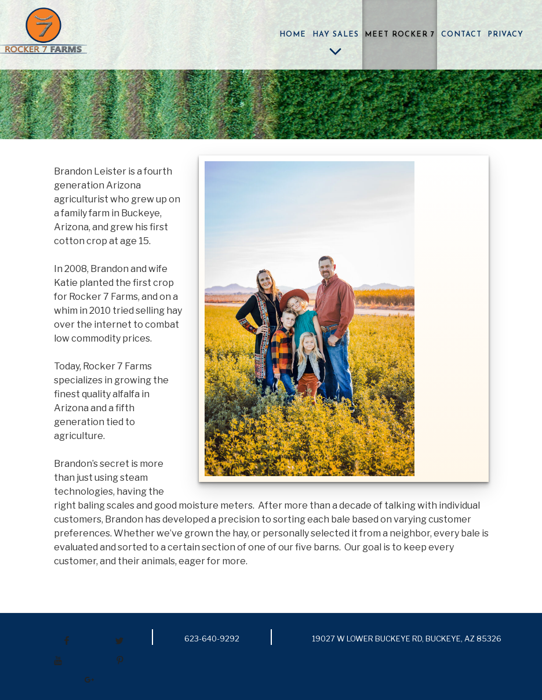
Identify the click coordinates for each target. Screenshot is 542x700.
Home (292, 34)
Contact (461, 34)
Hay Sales (335, 46)
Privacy (505, 34)
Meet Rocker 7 (400, 34)
